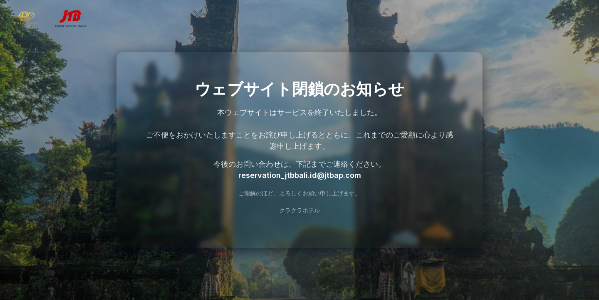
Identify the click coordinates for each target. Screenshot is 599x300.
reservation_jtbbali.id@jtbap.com (299, 175)
